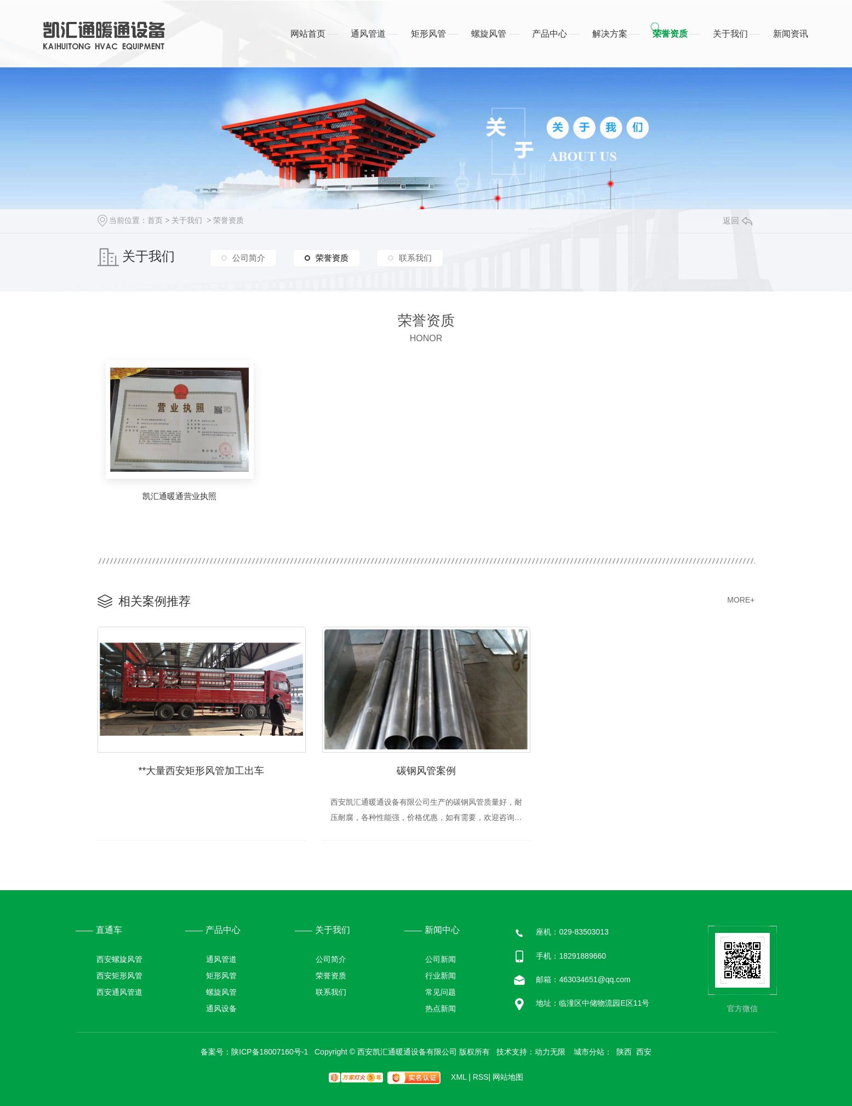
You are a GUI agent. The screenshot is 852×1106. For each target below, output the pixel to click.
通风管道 (368, 33)
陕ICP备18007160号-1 (269, 1051)
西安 (643, 1051)
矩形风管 (428, 33)
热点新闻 (440, 1009)
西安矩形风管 (119, 976)
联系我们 (415, 257)
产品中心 (549, 33)
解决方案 (609, 33)
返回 (737, 220)
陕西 (624, 1051)
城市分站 (589, 1051)
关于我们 (730, 33)
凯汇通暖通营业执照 (179, 496)
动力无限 (550, 1051)
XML (461, 1077)
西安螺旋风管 (119, 959)
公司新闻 (440, 959)
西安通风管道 (119, 992)
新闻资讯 (790, 33)
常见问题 (440, 992)
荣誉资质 (670, 33)
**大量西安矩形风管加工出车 (201, 770)
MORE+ (740, 599)
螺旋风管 (488, 33)
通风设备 (221, 1009)
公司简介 (248, 257)
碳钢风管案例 (426, 770)
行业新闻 (440, 976)
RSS (481, 1077)
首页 (155, 220)
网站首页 (307, 33)
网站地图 (508, 1077)
